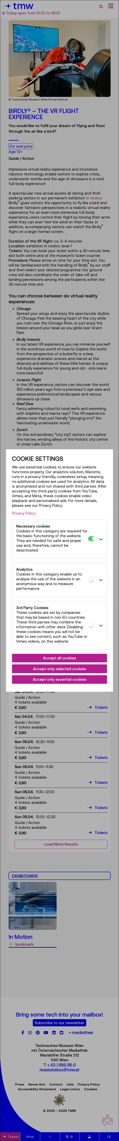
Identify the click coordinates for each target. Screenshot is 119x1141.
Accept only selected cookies (59, 669)
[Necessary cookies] (92, 538)
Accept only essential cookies (59, 679)
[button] (101, 539)
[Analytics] (92, 579)
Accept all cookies (59, 658)
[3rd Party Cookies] (92, 624)
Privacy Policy (23, 513)
